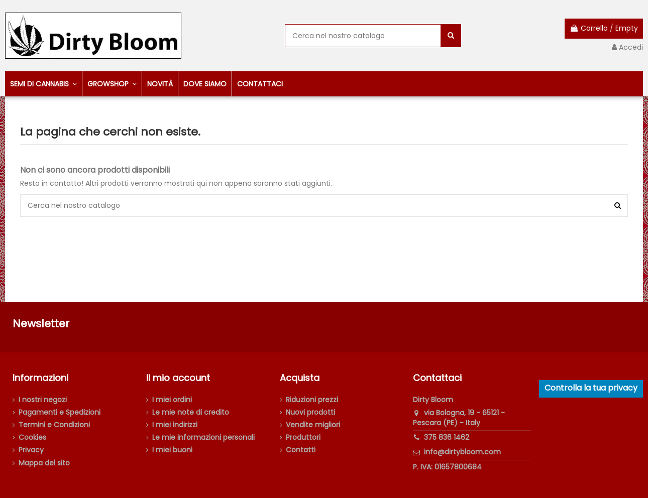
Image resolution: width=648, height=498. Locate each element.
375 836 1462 (446, 437)
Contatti (300, 450)
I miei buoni (172, 450)
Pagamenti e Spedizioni (59, 412)
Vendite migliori (313, 425)
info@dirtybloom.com (462, 452)
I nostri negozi (43, 400)
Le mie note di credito (190, 412)
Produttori (303, 437)
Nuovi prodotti (310, 412)
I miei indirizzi (174, 425)
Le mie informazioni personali (203, 437)
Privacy (31, 450)
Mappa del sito (44, 463)
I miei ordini (172, 400)
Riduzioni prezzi (312, 400)
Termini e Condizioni (54, 425)
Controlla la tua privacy (591, 388)
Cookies (32, 437)
